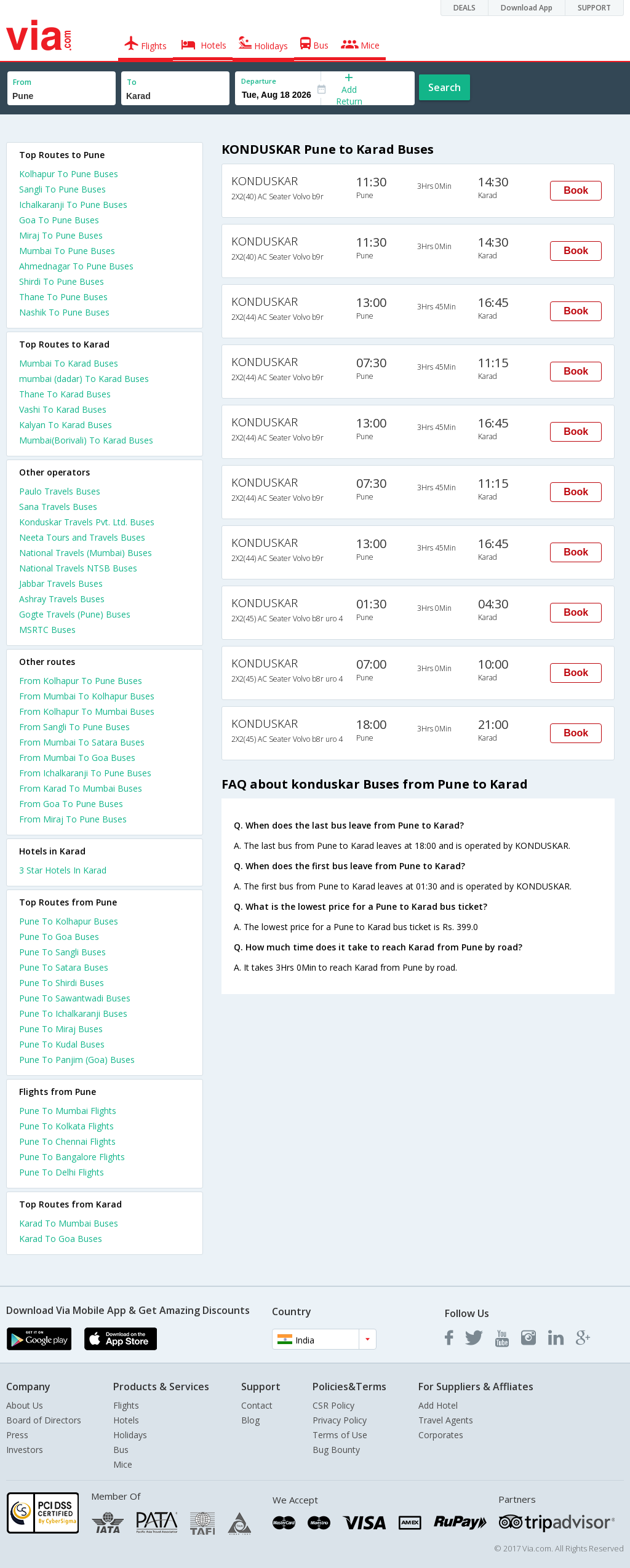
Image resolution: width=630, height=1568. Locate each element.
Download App (526, 7)
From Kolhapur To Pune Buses (80, 680)
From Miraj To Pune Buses (73, 819)
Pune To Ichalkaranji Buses (73, 1013)
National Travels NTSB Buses (78, 568)
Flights (126, 1405)
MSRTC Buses (47, 629)
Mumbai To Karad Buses (68, 363)
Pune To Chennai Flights (67, 1141)
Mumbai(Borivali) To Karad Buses (86, 440)
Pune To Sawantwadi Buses (74, 998)
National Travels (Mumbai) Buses (85, 553)
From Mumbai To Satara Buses (82, 742)
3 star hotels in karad (62, 870)
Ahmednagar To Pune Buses (76, 266)
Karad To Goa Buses (60, 1238)
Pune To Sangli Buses (62, 952)
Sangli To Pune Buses (62, 189)
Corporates (440, 1435)
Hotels (126, 1420)
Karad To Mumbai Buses (68, 1223)
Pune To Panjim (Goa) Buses (77, 1059)
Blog (250, 1420)
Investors (24, 1449)
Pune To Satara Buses (63, 967)
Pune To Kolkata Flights (66, 1126)
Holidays (130, 1435)
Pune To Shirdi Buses (61, 983)
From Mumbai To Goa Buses (77, 757)
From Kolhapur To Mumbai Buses (86, 711)
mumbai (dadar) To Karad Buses (84, 378)
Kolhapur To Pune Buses (68, 174)
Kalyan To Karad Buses (65, 425)
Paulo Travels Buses (59, 491)
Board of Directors (43, 1420)
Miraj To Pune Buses (61, 235)
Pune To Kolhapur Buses (68, 921)
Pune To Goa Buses (59, 936)
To (132, 82)
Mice (122, 1464)
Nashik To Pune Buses (64, 312)
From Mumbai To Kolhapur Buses (86, 696)
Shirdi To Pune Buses (61, 281)
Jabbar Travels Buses (61, 583)
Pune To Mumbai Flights (67, 1110)
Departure (258, 81)
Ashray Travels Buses (62, 599)
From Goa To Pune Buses (71, 804)
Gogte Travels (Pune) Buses (74, 614)
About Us (24, 1405)
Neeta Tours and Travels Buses (82, 537)
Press (17, 1435)
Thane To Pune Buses (63, 297)
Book (576, 190)
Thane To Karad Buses (65, 394)
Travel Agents (445, 1420)
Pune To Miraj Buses (61, 1029)
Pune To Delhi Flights (61, 1172)
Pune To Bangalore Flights (72, 1157)
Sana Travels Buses (58, 506)
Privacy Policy (340, 1420)
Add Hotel (438, 1405)
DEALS (464, 7)
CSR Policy (333, 1405)
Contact (257, 1405)
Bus (121, 1449)
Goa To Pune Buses (59, 220)
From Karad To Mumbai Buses (80, 788)
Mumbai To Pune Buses (67, 251)
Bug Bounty (336, 1449)
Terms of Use (340, 1435)
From (22, 82)
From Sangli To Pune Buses (74, 727)
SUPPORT (594, 7)
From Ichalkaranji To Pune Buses (85, 773)
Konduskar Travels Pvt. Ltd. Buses (86, 522)
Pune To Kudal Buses (62, 1044)
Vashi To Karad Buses (62, 409)
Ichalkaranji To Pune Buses (73, 204)
